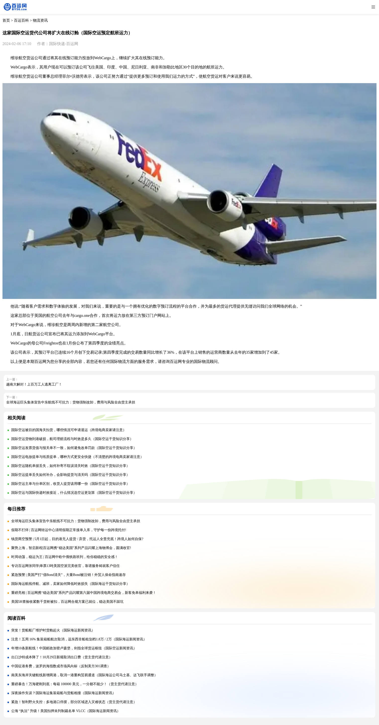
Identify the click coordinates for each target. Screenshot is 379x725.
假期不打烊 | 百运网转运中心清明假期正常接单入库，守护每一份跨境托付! (68, 530)
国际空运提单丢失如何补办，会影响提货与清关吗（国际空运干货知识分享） (70, 475)
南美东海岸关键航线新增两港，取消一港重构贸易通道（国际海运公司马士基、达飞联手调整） (84, 675)
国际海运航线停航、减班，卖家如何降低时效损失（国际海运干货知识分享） (70, 584)
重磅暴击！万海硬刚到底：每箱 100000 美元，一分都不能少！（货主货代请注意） (74, 684)
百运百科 (21, 20)
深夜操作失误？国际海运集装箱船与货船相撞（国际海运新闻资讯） (63, 693)
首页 (6, 20)
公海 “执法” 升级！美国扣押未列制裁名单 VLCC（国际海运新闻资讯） (65, 711)
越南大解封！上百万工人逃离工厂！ (34, 384)
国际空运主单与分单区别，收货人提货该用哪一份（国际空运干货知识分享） (70, 484)
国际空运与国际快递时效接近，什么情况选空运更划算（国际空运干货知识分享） (74, 493)
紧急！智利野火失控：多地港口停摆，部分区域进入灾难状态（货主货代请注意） (74, 702)
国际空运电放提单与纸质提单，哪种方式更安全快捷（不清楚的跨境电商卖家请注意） (77, 457)
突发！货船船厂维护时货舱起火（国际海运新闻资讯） (53, 630)
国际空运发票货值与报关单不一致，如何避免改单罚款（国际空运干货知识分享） (74, 448)
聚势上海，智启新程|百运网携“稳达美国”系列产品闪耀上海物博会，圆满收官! (71, 548)
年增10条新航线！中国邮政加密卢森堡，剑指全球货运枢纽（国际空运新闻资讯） (74, 648)
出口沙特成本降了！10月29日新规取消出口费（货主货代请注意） (61, 657)
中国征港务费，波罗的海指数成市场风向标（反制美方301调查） (61, 666)
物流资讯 (40, 20)
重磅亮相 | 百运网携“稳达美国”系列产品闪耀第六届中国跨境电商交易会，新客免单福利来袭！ (83, 593)
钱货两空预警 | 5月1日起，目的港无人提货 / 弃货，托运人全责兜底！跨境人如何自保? (77, 539)
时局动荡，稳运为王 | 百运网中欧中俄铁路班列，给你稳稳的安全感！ (64, 557)
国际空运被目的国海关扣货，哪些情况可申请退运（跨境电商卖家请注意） (68, 430)
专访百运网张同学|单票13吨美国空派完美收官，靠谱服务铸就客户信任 (65, 566)
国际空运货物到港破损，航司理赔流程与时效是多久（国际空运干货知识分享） (72, 439)
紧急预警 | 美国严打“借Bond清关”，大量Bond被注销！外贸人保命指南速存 (68, 575)
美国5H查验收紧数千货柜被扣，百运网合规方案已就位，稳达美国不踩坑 (67, 602)
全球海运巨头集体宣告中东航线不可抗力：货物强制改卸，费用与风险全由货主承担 (70, 402)
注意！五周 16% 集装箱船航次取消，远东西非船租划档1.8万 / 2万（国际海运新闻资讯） (79, 639)
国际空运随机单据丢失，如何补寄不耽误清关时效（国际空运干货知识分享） (70, 466)
